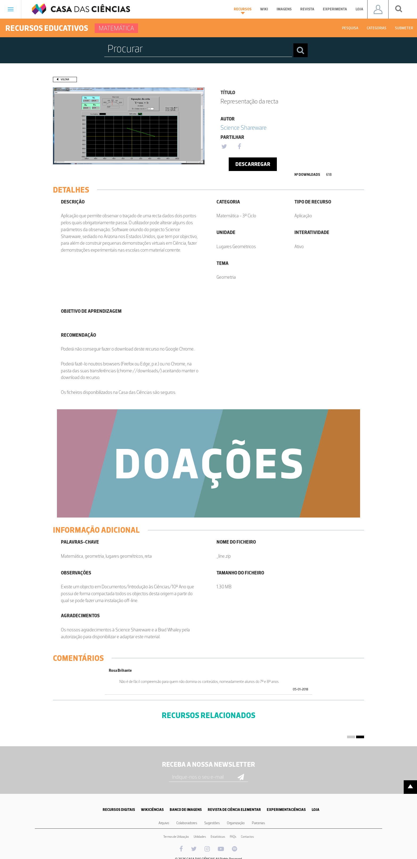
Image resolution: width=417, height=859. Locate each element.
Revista (307, 9)
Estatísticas (218, 837)
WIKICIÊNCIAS (152, 809)
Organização (236, 823)
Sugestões (212, 823)
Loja (359, 9)
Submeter (404, 28)
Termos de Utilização (176, 837)
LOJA (315, 809)
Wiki (264, 9)
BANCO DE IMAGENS (186, 809)
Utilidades (200, 837)
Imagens (284, 9)
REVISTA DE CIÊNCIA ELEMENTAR (234, 809)
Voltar (65, 79)
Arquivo (164, 823)
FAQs (233, 837)
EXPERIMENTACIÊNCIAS (286, 809)
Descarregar (252, 164)
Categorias (376, 28)
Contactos (247, 837)
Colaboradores (186, 823)
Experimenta (335, 9)
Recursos (243, 10)
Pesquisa (350, 28)
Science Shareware (243, 127)
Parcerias (258, 823)
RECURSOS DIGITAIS (119, 809)
